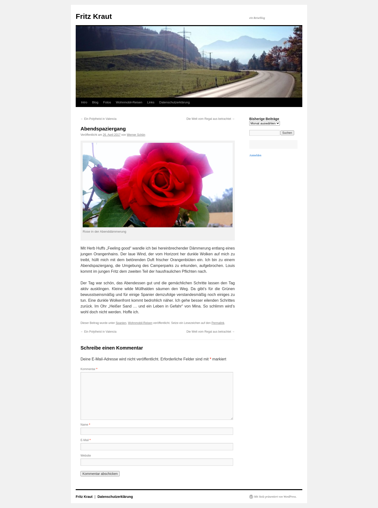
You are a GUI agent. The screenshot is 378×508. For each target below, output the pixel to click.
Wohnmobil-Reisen (129, 102)
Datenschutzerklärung (174, 102)
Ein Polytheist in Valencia (98, 119)
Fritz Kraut (94, 16)
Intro (84, 102)
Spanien (121, 323)
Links (150, 102)
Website (86, 455)
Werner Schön (136, 134)
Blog (95, 102)
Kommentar (89, 369)
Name (85, 424)
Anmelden (255, 155)
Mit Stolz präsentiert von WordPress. (275, 496)
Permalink (217, 323)
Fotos (107, 102)
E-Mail (86, 440)
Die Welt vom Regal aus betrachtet (210, 119)
